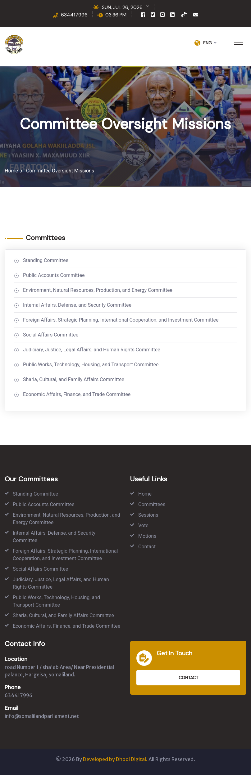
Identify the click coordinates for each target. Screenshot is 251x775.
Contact (147, 547)
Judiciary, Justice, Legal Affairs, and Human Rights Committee (91, 350)
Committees (151, 505)
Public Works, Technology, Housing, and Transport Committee (91, 365)
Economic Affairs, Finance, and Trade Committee (76, 395)
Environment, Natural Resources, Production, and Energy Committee (97, 290)
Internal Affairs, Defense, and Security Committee (77, 305)
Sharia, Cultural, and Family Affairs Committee (73, 380)
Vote (143, 526)
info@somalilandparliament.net (42, 716)
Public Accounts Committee (53, 275)
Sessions (148, 515)
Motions (147, 536)
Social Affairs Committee (50, 335)
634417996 (74, 14)
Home (11, 171)
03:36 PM (115, 14)
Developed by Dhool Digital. (115, 759)
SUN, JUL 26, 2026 (122, 7)
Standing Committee (45, 261)
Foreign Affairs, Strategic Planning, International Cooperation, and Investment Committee (120, 320)
